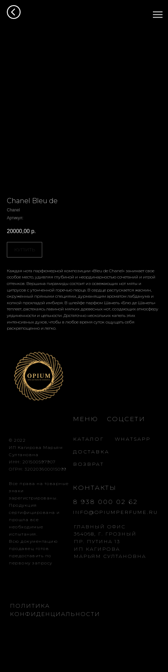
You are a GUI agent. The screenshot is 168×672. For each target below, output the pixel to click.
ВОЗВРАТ (88, 464)
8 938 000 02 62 (105, 502)
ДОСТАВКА (91, 452)
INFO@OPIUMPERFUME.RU (115, 512)
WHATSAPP (133, 439)
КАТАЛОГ (88, 439)
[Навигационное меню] (158, 14)
